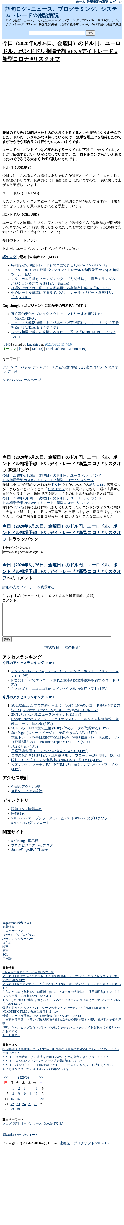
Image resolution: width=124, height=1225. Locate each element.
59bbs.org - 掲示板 (24, 847)
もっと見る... (11, 1041)
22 (12, 1110)
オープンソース (31, 1130)
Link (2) (37, 349)
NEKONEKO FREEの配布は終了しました (30, 1018)
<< (6, 1084)
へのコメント (20, 578)
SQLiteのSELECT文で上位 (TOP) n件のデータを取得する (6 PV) (60, 734)
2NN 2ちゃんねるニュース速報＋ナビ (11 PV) (46, 721)
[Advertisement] (62, 96)
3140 (7, 344)
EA (61, 1130)
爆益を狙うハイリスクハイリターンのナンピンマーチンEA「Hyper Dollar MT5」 (56, 1014)
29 (12, 1116)
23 (18, 1110)
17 (24, 1105)
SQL (5, 961)
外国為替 (62, 367)
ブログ (7, 1130)
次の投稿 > (73, 654)
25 (29, 1110)
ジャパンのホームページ (21, 380)
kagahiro (33, 344)
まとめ (7, 949)
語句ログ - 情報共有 (26, 815)
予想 (81, 367)
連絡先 (65, 1149)
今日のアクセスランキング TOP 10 (29, 669)
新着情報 (8, 933)
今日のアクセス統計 (26, 793)
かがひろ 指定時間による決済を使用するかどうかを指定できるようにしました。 (57, 1063)
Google (47, 1130)
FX (52, 367)
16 (18, 1105)
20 (42, 1105)
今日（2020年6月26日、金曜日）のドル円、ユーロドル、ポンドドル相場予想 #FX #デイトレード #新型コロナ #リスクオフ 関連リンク (61, 463)
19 (35, 1105)
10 (24, 1100)
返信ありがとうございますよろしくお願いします (35, 1075)
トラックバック (22, 539)
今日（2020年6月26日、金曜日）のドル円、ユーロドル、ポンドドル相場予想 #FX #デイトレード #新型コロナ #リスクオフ (61, 51)
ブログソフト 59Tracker (91, 1149)
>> (41, 1084)
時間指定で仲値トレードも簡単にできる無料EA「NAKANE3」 (60, 265)
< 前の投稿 (51, 654)
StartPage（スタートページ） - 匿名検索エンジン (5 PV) (54, 739)
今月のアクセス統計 (26, 797)
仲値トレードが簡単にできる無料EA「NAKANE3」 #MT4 (41, 1022)
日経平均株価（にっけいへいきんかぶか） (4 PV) (49, 757)
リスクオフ (56, 489)
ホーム (80, 1)
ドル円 (7, 367)
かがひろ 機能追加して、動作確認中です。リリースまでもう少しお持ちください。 (59, 1071)
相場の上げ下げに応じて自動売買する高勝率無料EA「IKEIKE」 (61, 288)
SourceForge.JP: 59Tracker (30, 856)
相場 (73, 367)
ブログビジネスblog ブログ (32, 852)
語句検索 (18, 820)
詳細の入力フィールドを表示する (28, 587)
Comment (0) (77, 349)
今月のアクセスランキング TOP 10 (29, 703)
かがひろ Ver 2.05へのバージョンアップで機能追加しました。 (44, 1067)
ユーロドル (22, 367)
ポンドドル (40, 367)
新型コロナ (94, 367)
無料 (5, 957)
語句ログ (9, 257)
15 (12, 1105)
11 (29, 1100)
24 (24, 1110)
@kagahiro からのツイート (20, 1141)
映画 (5, 953)
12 (35, 1100)
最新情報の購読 (97, 1)
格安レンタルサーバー (17, 945)
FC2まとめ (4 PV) (24, 753)
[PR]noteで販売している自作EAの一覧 (28, 978)
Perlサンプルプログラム (18, 941)
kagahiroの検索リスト (17, 929)
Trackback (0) (55, 349)
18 (29, 1105)
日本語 (7, 965)
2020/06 (23, 1084)
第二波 (12, 372)
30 (18, 1116)
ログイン (115, 1)
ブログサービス (13, 937)
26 (35, 1110)
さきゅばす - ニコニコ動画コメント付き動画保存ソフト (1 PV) (59, 695)
